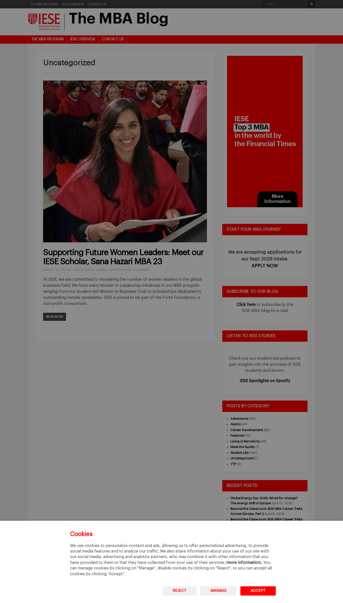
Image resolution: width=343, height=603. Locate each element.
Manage (218, 591)
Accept (258, 591)
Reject (179, 591)
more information (243, 563)
